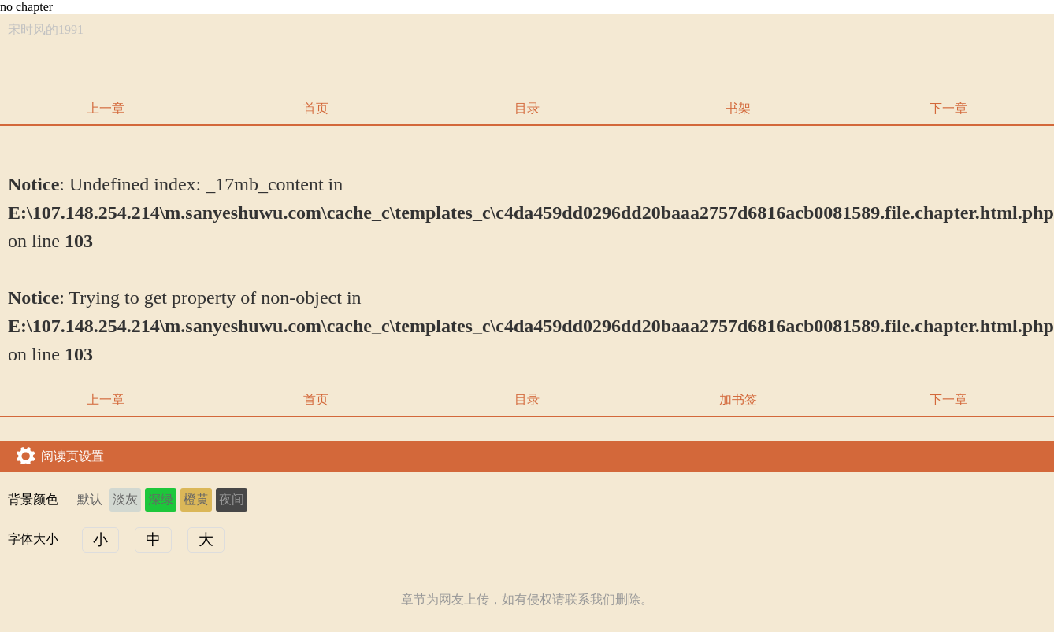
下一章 (948, 108)
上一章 (105, 108)
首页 (315, 108)
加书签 (738, 399)
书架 (738, 108)
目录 (527, 108)
